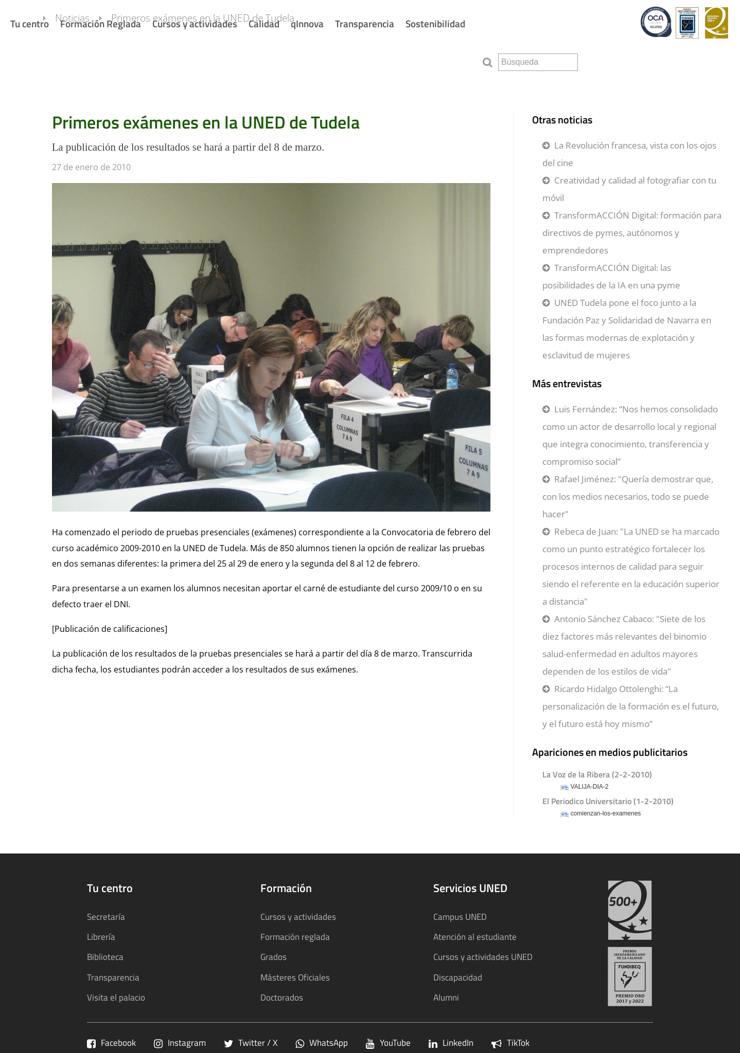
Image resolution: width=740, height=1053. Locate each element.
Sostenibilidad (435, 23)
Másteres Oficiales (295, 977)
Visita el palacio (116, 997)
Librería (101, 936)
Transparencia (364, 23)
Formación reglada (295, 936)
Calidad (264, 23)
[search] (538, 62)
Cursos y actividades (194, 23)
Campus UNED (460, 916)
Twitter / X (250, 1042)
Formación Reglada (100, 23)
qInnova (307, 23)
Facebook (111, 1042)
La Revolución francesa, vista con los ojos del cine (629, 154)
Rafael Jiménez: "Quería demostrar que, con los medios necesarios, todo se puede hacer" (627, 496)
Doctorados (281, 997)
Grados (273, 956)
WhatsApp (321, 1042)
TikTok (510, 1042)
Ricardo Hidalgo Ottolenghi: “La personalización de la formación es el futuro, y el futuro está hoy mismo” (630, 706)
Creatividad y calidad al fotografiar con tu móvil (629, 189)
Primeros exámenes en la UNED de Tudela (222, 60)
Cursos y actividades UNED (483, 956)
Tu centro (29, 23)
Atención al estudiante (475, 936)
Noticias (92, 60)
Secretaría (106, 916)
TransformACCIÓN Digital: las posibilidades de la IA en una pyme (611, 276)
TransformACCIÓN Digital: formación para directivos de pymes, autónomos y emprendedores (631, 232)
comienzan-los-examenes (606, 813)
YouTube (388, 1042)
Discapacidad (457, 977)
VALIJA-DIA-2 (590, 787)
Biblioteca (105, 956)
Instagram (180, 1042)
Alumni (446, 997)
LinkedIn (451, 1042)
